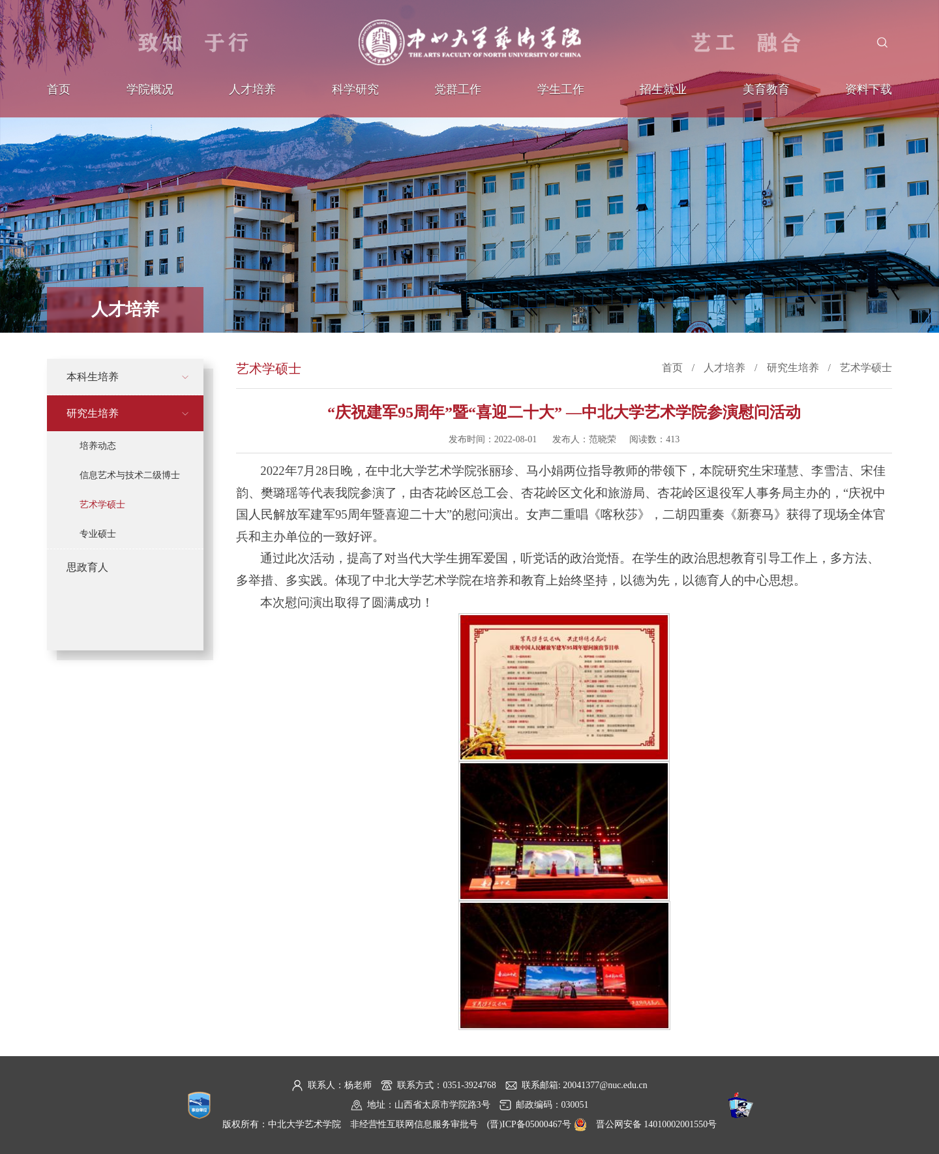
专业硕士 (98, 534)
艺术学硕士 (102, 504)
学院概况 (150, 89)
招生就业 (663, 89)
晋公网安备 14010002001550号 (656, 1124)
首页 (58, 89)
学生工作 (560, 89)
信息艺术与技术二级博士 (130, 475)
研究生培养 (93, 413)
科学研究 (355, 89)
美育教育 (766, 89)
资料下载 (868, 89)
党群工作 (457, 89)
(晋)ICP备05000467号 (529, 1124)
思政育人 (87, 567)
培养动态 (98, 446)
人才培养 (252, 89)
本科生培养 (93, 376)
